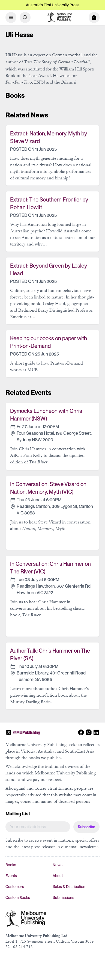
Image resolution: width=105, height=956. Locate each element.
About (58, 876)
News (57, 865)
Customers (14, 886)
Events (11, 876)
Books (10, 865)
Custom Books (17, 897)
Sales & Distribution (69, 886)
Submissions (63, 897)
